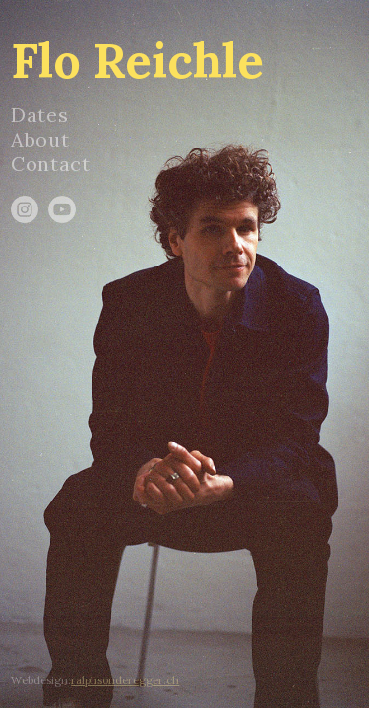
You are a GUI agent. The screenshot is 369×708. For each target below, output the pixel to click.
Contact (50, 163)
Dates (39, 114)
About (40, 139)
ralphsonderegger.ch (125, 680)
